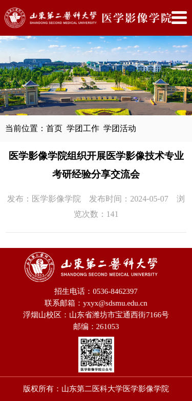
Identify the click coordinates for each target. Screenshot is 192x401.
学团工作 (83, 128)
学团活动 (119, 128)
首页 (54, 128)
